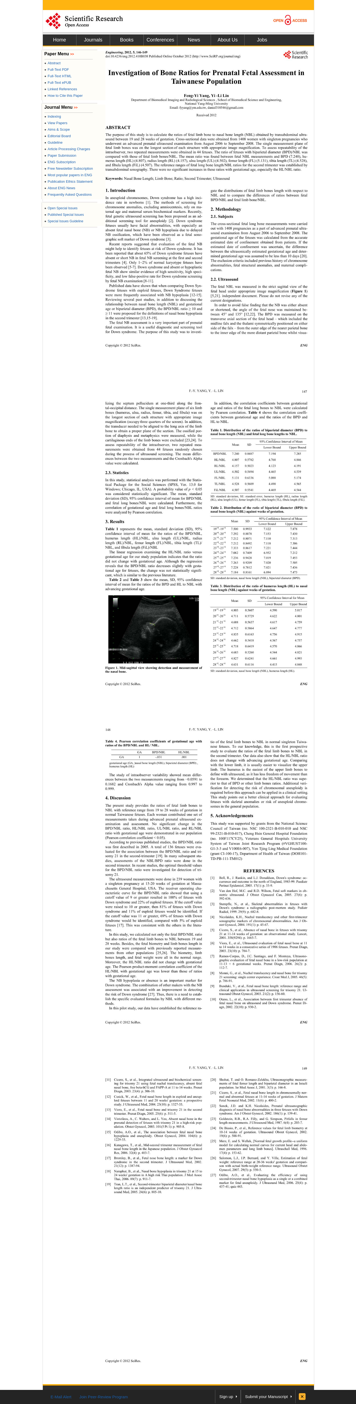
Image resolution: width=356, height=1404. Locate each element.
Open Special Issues (61, 208)
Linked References (60, 89)
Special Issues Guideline (64, 221)
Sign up (226, 1396)
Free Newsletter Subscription (68, 168)
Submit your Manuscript (266, 1396)
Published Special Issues (64, 215)
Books (126, 40)
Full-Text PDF (56, 70)
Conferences (160, 40)
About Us (227, 40)
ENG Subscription (60, 162)
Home (59, 40)
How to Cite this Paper (63, 96)
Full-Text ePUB (57, 83)
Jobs (262, 40)
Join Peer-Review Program (103, 1397)
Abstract (52, 63)
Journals (93, 40)
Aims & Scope (57, 129)
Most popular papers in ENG (68, 175)
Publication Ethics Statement (68, 181)
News (194, 40)
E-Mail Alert (61, 1397)
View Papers (56, 123)
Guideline (53, 142)
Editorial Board (57, 136)
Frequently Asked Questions (68, 194)
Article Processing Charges (67, 149)
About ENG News (59, 188)
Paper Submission (60, 155)
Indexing (52, 116)
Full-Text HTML (58, 76)
